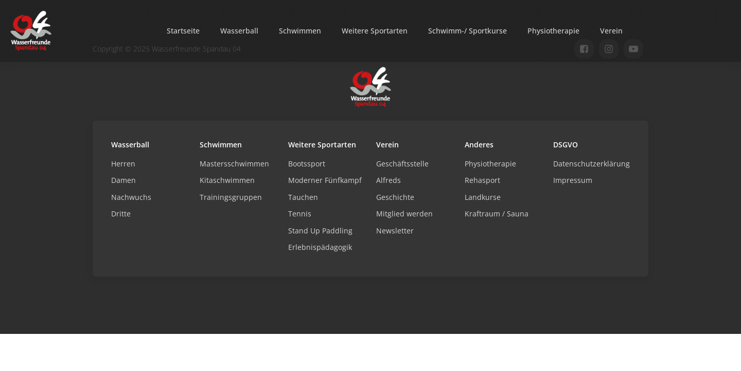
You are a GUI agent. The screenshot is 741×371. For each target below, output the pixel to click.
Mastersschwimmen (234, 163)
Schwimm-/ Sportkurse (467, 31)
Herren (123, 163)
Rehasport (482, 180)
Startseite (183, 31)
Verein (611, 31)
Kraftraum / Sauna (496, 213)
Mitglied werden (404, 213)
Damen (123, 180)
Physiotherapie (553, 31)
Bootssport (306, 163)
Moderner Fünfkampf (325, 180)
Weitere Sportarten (375, 31)
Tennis (299, 213)
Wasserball (239, 31)
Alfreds (388, 180)
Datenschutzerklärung (591, 163)
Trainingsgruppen (231, 197)
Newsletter (395, 230)
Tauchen (303, 197)
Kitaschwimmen (227, 180)
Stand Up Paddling (320, 230)
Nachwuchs (131, 197)
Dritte (121, 213)
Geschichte (395, 197)
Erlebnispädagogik (320, 247)
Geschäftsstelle (402, 163)
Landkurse (483, 197)
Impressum (572, 180)
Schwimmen (300, 31)
